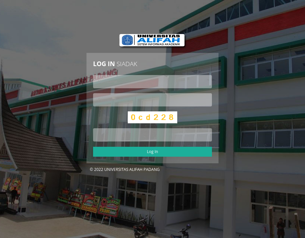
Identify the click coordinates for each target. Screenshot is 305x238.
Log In (152, 151)
